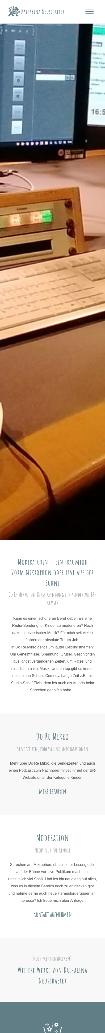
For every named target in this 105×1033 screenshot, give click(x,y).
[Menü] (89, 13)
